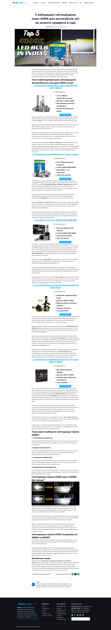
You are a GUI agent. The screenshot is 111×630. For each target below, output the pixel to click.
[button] (72, 574)
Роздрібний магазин (89, 2)
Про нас (44, 2)
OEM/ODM (64, 2)
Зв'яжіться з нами (73, 2)
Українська (76, 619)
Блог (81, 2)
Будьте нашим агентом (54, 2)
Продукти (36, 2)
